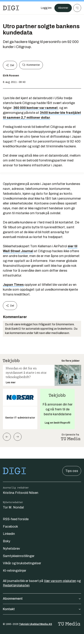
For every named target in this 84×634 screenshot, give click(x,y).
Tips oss (71, 471)
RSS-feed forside (16, 519)
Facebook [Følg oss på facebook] (10, 526)
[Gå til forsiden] (11, 8)
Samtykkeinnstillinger (18, 556)
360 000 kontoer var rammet (35, 108)
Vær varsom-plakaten (60, 581)
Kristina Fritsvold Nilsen (20, 493)
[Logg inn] (46, 8)
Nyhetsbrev (11, 548)
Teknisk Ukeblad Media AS (35, 624)
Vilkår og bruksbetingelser (22, 563)
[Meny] (77, 8)
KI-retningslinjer (14, 570)
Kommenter (31, 65)
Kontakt (42, 609)
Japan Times (13, 284)
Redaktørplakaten (16, 585)
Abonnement (42, 598)
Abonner (63, 8)
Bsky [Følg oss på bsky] (6, 541)
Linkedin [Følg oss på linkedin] (9, 534)
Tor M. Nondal (13, 507)
